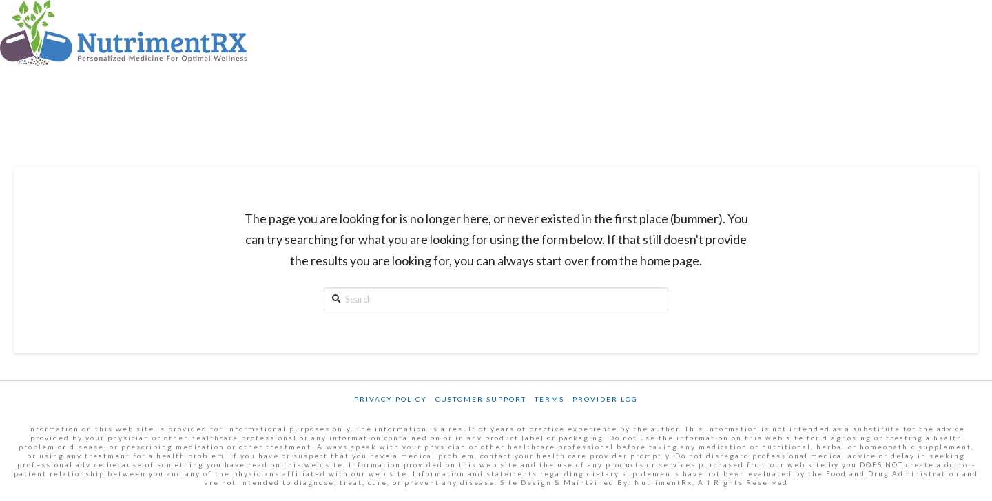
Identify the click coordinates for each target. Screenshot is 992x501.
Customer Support (480, 399)
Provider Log (605, 399)
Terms (549, 399)
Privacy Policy (390, 399)
